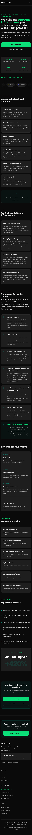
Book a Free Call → (16, 733)
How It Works (4, 774)
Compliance (4, 813)
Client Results (4, 780)
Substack (15, 762)
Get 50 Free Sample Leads (16, 49)
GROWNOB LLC (6, 3)
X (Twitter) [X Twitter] (9, 762)
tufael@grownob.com (7, 795)
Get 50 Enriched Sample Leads (16, 704)
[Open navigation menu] (29, 2)
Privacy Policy (5, 807)
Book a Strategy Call (16, 44)
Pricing (3, 777)
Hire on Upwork (5, 798)
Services (3, 770)
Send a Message (5, 792)
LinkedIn (3, 762)
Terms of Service (5, 810)
